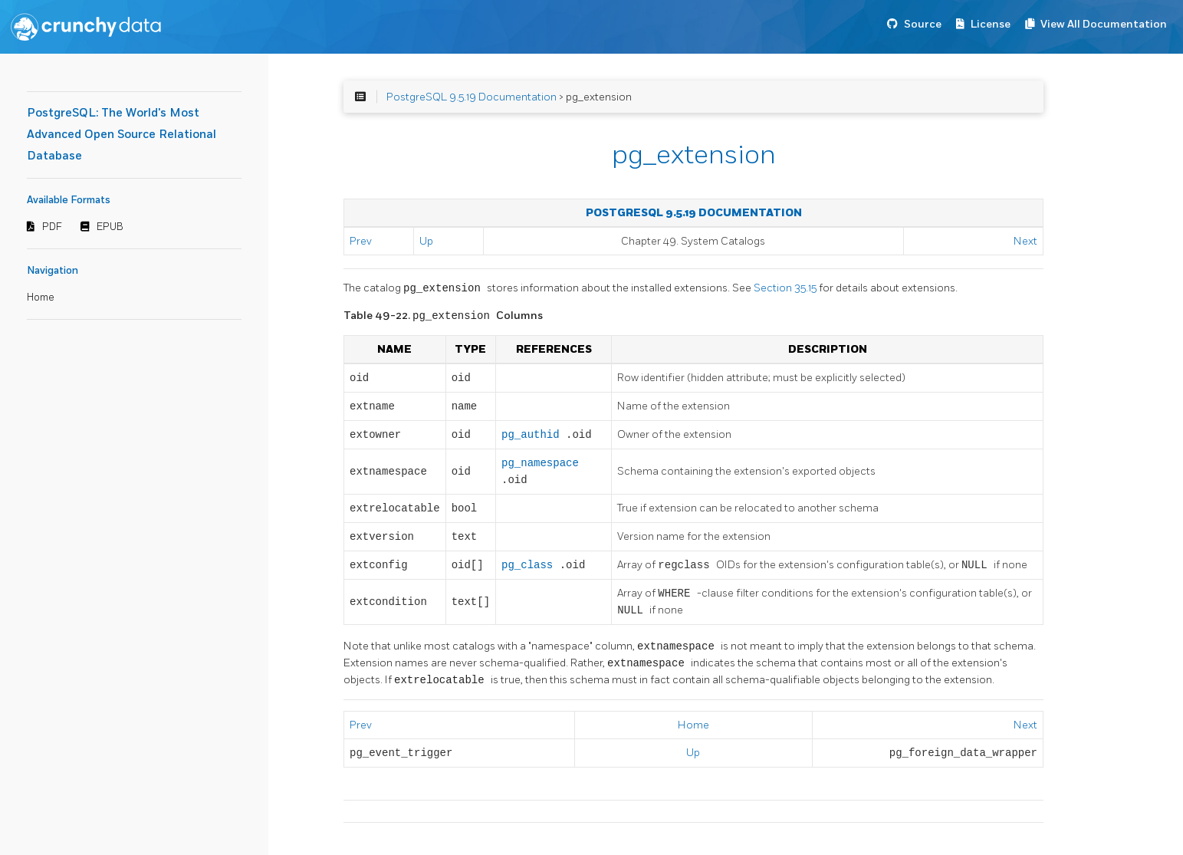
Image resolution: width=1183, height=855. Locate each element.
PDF (52, 227)
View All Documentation (1103, 24)
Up (426, 241)
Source (922, 24)
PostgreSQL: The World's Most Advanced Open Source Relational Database (121, 134)
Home (40, 297)
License (990, 24)
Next (1025, 241)
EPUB (110, 227)
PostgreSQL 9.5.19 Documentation (471, 97)
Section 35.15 (786, 288)
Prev (361, 241)
